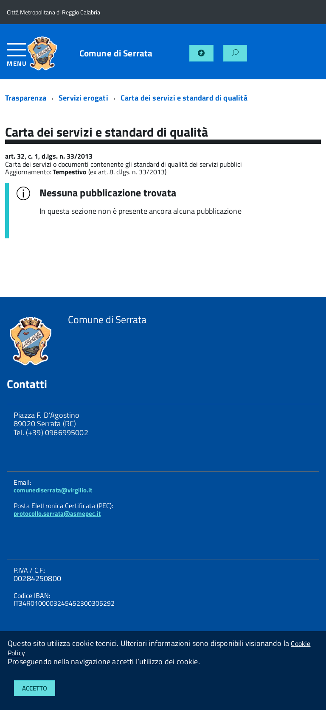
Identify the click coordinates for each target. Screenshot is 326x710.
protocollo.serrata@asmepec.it (57, 513)
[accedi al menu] (16, 58)
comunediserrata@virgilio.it (53, 490)
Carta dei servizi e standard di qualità (184, 97)
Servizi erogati (83, 97)
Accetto (34, 688)
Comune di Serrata (116, 53)
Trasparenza (25, 97)
